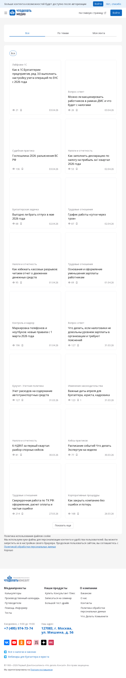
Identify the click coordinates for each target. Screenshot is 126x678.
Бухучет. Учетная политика (28, 385)
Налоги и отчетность (80, 150)
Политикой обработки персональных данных (30, 550)
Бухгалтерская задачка (25, 209)
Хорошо (8, 553)
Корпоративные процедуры (83, 495)
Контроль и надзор (23, 322)
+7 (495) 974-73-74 (18, 628)
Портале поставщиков (41, 669)
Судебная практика (23, 150)
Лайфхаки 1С (19, 64)
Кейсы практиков (78, 440)
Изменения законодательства (85, 385)
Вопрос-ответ (76, 91)
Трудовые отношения (80, 209)
